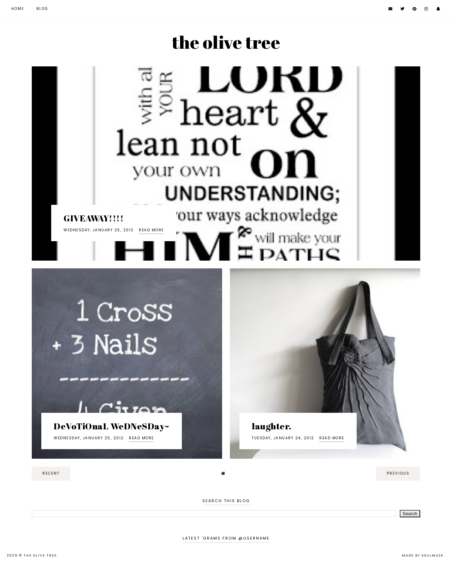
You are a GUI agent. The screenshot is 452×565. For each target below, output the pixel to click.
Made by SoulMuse (423, 555)
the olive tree (226, 42)
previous (398, 473)
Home (17, 8)
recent (51, 473)
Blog (42, 8)
